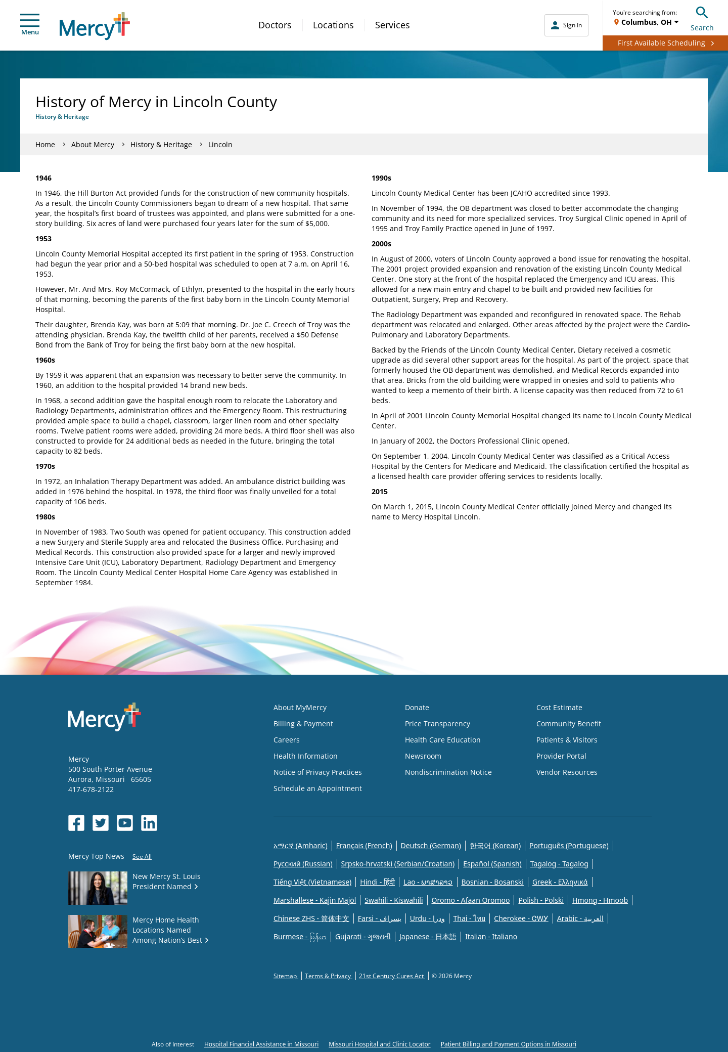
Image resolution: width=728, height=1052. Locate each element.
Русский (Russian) (303, 863)
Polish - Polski (541, 900)
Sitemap (286, 976)
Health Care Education (443, 739)
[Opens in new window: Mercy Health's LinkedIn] (149, 823)
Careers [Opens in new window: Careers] (287, 739)
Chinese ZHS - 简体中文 (311, 918)
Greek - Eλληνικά (560, 882)
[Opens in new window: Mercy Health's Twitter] (101, 823)
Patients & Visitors (567, 739)
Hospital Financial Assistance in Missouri (261, 1044)
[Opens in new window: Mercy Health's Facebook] (76, 823)
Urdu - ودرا (427, 918)
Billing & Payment (303, 723)
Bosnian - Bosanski (493, 882)
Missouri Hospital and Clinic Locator (379, 1044)
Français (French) (364, 845)
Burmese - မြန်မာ (300, 936)
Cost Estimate (559, 707)
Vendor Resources (567, 772)
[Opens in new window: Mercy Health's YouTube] (125, 823)
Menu (29, 25)
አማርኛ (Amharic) (301, 845)
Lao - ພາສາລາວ (427, 882)
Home (45, 144)
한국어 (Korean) (495, 845)
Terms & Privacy (328, 976)
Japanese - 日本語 (428, 936)
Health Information (306, 756)
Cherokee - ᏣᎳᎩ (521, 918)
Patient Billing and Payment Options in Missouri (508, 1044)
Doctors (275, 25)
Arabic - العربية (580, 918)
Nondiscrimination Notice (448, 772)
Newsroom (423, 756)
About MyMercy (300, 707)
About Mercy (92, 144)
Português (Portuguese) (569, 845)
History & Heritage (161, 144)
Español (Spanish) (492, 863)
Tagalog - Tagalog (559, 863)
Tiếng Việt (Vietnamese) (312, 882)
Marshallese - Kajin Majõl (315, 900)
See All (142, 856)
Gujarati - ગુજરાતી (363, 936)
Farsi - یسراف (379, 918)
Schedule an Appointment (318, 788)
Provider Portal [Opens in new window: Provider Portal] (561, 756)
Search (702, 17)
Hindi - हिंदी (377, 882)
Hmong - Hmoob (600, 900)
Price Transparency (437, 723)
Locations (333, 25)
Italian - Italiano (491, 936)
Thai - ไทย (469, 918)
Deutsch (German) (431, 845)
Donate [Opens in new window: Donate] (417, 707)
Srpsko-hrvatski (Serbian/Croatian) (398, 863)
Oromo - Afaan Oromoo (471, 900)
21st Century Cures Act (392, 976)
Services (392, 25)
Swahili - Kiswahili (394, 900)
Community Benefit (568, 723)
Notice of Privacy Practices (318, 772)
